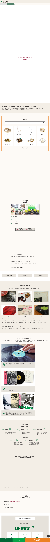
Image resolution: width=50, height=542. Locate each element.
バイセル (25, 531)
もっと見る (25, 94)
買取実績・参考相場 (6, 514)
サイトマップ (4, 522)
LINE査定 (4, 507)
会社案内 (3, 517)
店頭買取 (4, 504)
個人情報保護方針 (5, 519)
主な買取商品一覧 (5, 501)
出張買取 (4, 511)
